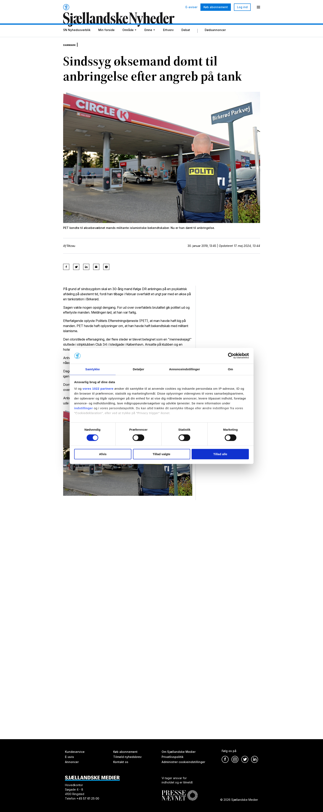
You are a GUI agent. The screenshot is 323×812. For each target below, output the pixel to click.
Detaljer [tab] (138, 369)
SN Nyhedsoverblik (77, 39)
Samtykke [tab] (92, 369)
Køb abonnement (215, 7)
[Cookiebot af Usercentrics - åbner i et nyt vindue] (231, 356)
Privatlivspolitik (172, 757)
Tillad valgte (161, 454)
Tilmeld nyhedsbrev (127, 757)
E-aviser (191, 7)
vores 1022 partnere (98, 388)
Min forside (106, 39)
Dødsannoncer (215, 39)
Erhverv (168, 39)
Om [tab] (230, 369)
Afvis (103, 454)
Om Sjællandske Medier (179, 751)
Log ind (242, 7)
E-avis (69, 757)
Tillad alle (220, 454)
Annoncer (72, 762)
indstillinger (83, 408)
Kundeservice (75, 751)
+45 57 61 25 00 (87, 798)
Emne (148, 39)
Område (128, 39)
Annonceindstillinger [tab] (184, 369)
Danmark (71, 51)
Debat (185, 39)
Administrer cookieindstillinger (183, 762)
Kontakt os (120, 762)
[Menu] (258, 7)
